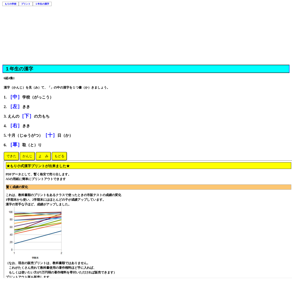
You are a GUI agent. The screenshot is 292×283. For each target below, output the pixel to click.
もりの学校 (10, 4)
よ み (43, 156)
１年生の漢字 (42, 4)
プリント (25, 4)
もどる (59, 156)
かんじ (27, 156)
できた (11, 156)
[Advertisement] (146, 35)
